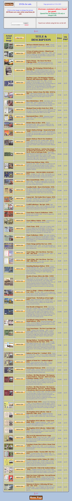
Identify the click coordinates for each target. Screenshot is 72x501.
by (18, 24)
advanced (26, 24)
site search (13, 24)
